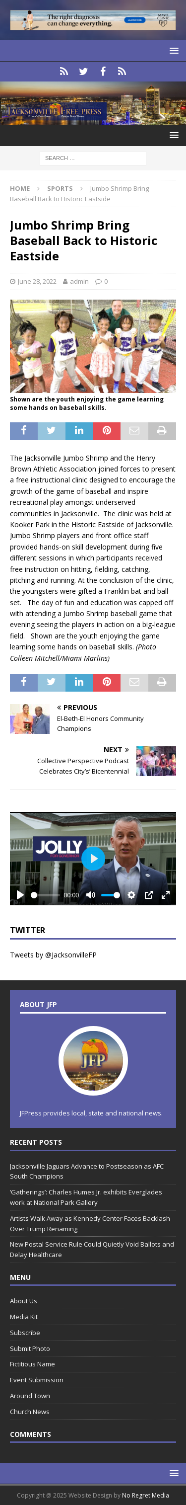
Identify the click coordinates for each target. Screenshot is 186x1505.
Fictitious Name (32, 1363)
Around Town (30, 1395)
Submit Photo (30, 1348)
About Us (23, 1300)
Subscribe (25, 1332)
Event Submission (36, 1379)
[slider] (45, 895)
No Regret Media (145, 1495)
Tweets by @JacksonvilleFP (53, 954)
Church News (30, 1411)
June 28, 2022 (37, 281)
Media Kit (24, 1316)
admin (79, 281)
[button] (172, 50)
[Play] (20, 895)
